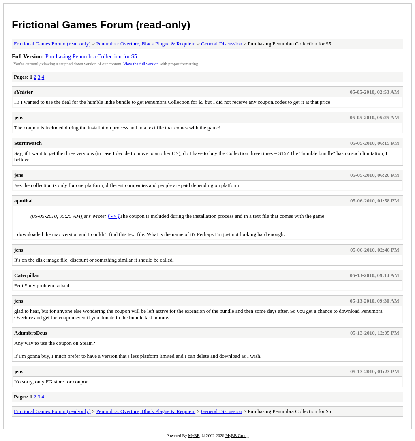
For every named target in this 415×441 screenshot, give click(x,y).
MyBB (193, 435)
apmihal (23, 201)
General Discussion (221, 44)
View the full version (140, 64)
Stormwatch (28, 143)
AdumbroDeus (30, 333)
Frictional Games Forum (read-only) (101, 25)
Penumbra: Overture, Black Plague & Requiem (145, 44)
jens (18, 117)
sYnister (23, 92)
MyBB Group (236, 435)
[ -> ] (113, 216)
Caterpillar (26, 275)
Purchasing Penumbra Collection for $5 (91, 56)
